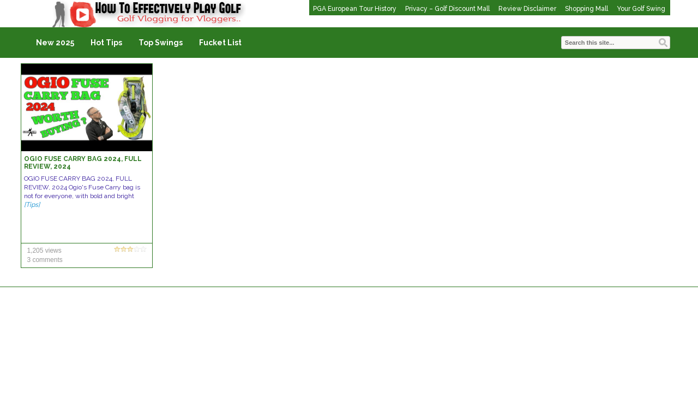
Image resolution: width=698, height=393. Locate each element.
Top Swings (161, 42)
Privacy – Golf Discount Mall (447, 9)
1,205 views (44, 250)
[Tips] (32, 205)
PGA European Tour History (354, 9)
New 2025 (55, 42)
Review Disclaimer (527, 9)
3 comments (44, 260)
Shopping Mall (586, 9)
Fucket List (220, 42)
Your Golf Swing (641, 9)
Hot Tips (106, 42)
